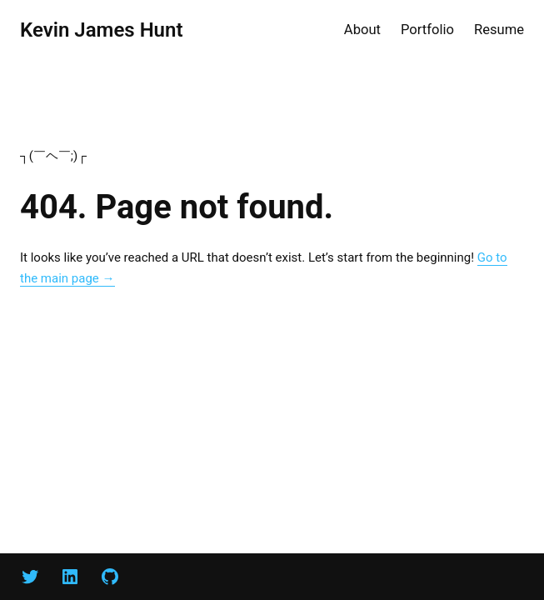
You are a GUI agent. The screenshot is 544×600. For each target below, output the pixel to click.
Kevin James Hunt (101, 30)
